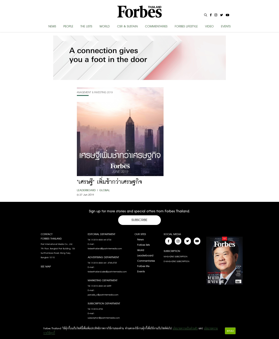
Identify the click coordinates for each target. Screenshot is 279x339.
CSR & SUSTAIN (127, 26)
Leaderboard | (87, 190)
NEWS (52, 26)
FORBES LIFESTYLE (186, 26)
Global (104, 190)
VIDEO (209, 26)
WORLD (104, 26)
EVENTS (226, 26)
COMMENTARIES (156, 26)
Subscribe (139, 220)
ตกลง (230, 330)
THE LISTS (86, 26)
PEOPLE (68, 26)
